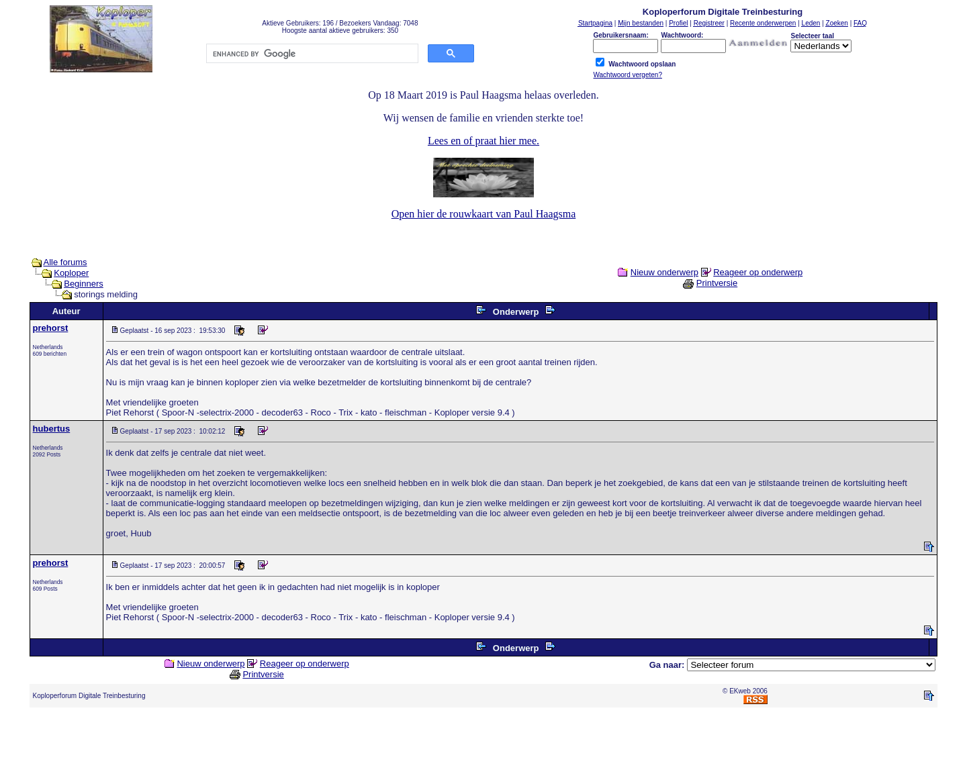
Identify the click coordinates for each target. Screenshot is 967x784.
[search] (311, 54)
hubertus (52, 429)
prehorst (50, 328)
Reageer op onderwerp (757, 272)
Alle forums (65, 262)
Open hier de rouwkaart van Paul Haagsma (484, 213)
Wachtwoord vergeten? (627, 75)
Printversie (716, 283)
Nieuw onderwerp (664, 272)
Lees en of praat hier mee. (483, 140)
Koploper (71, 273)
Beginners (83, 284)
